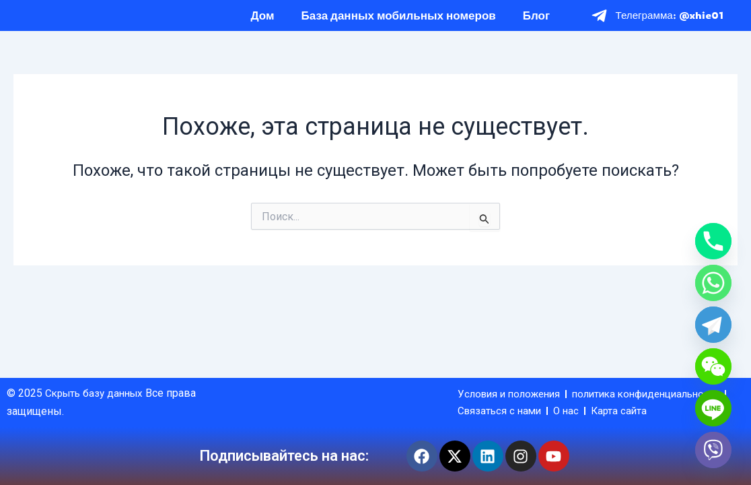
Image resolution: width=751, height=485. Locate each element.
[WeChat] (713, 366)
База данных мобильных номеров (398, 22)
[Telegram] (713, 324)
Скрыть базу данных (98, 374)
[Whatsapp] (713, 283)
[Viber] (713, 450)
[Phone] (713, 241)
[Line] (713, 408)
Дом (263, 22)
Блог (536, 22)
